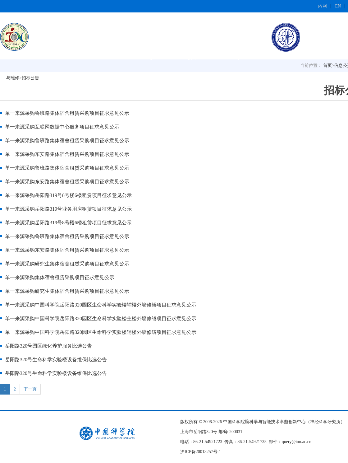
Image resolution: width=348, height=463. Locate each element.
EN (338, 6)
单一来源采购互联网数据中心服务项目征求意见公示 (63, 126)
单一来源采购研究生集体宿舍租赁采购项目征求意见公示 (67, 263)
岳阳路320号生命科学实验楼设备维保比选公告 (56, 359)
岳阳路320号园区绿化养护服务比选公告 (48, 345)
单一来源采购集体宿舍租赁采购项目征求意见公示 (59, 277)
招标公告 (30, 78)
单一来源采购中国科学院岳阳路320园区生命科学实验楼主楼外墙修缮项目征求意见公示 (100, 318)
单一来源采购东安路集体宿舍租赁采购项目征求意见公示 (67, 154)
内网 (322, 6)
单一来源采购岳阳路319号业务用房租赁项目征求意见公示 (69, 209)
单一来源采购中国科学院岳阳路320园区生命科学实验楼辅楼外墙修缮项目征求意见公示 (100, 304)
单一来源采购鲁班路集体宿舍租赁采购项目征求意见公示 (68, 113)
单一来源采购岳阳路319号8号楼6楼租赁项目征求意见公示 (68, 195)
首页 (327, 65)
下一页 (30, 389)
